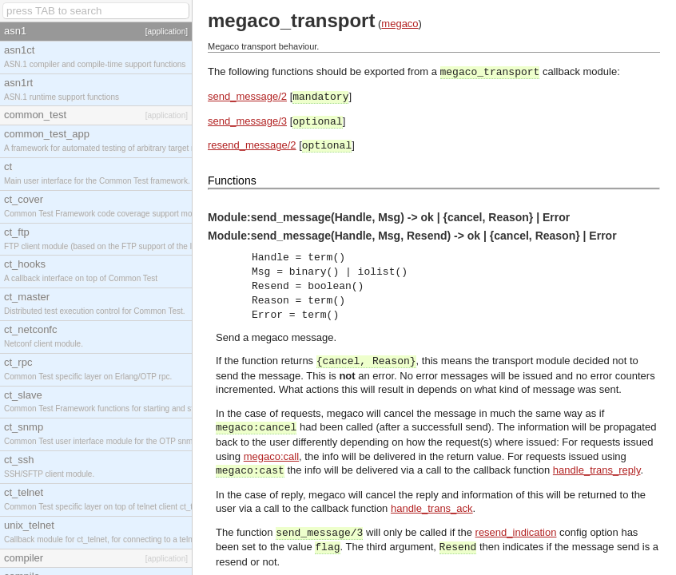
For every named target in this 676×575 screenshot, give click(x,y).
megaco (399, 24)
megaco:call (271, 456)
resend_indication (516, 532)
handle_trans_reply (597, 470)
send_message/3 (247, 121)
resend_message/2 (252, 145)
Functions (232, 180)
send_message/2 (247, 96)
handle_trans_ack (432, 508)
